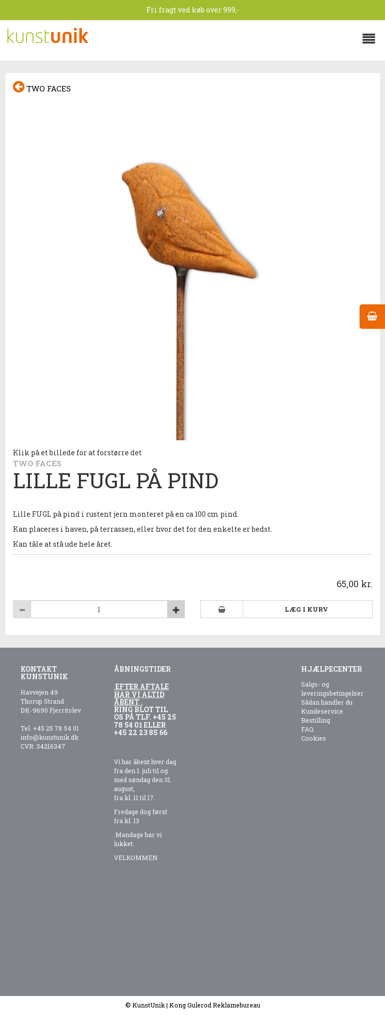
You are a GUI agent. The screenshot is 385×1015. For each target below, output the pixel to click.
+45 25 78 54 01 (56, 728)
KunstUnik (148, 1005)
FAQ (307, 729)
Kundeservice (322, 711)
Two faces (42, 87)
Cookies (313, 738)
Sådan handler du (327, 702)
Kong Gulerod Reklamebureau (214, 1005)
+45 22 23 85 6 (138, 732)
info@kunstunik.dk (49, 737)
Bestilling (315, 720)
